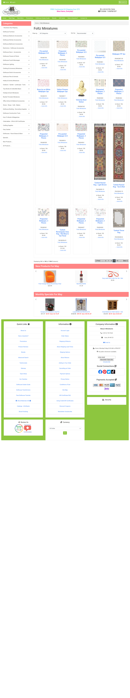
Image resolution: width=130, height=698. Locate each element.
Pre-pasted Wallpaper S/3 (43, 52)
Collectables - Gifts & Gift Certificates (14, 121)
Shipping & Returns (65, 341)
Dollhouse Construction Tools (16, 113)
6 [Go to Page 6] (105, 261)
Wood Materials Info (23, 401)
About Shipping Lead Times (65, 347)
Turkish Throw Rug (119, 231)
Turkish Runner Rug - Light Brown (100, 184)
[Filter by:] (53, 33)
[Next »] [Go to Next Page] (125, 261)
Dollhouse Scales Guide (43, 18)
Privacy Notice (65, 379)
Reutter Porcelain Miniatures (11, 97)
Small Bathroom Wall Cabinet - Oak (112, 312)
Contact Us (84, 18)
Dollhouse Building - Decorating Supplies (16, 109)
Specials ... (6, 137)
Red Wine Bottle (81, 284)
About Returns (65, 357)
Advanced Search (23, 357)
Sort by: (73, 33)
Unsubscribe (106, 362)
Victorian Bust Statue (81, 101)
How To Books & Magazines (11, 117)
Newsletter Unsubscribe (65, 411)
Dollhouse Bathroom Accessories (13, 44)
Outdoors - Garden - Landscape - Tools (16, 84)
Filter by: (34, 33)
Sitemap (23, 368)
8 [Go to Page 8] (111, 261)
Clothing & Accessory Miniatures (16, 68)
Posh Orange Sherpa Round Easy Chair (50, 284)
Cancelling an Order (65, 368)
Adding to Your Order (65, 363)
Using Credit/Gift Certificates (65, 401)
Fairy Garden (16, 129)
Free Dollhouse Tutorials (23, 395)
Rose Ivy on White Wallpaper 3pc (43, 90)
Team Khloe (23, 374)
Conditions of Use (65, 384)
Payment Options (65, 374)
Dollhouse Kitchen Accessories (16, 40)
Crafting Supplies (16, 125)
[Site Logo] (23, 10)
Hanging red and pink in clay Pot (49, 312)
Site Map (65, 390)
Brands (54, 18)
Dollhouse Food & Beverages (16, 60)
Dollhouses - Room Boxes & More (16, 133)
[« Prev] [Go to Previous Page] (98, 261)
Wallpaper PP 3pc (118, 54)
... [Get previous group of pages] (102, 261)
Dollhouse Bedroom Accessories (16, 36)
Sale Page (12, 18)
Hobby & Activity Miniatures (16, 80)
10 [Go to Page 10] (117, 261)
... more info (43, 67)
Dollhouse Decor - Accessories (16, 52)
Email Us (106, 342)
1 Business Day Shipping (10, 27)
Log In (12, 2)
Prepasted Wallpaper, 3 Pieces (62, 53)
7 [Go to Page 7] (108, 261)
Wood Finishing (23, 411)
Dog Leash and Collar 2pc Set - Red (112, 278)
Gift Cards (62, 18)
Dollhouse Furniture (16, 32)
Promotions (29, 18)
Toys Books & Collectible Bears (16, 89)
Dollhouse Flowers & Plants (16, 56)
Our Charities (23, 379)
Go (65, 433)
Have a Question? (73, 18)
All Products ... (7, 146)
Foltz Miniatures (43, 59)
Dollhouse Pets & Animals (16, 76)
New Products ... (8, 141)
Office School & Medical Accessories (16, 101)
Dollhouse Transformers (23, 390)
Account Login (65, 330)
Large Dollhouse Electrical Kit (81, 312)
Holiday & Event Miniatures (16, 93)
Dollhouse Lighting (16, 64)
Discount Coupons (65, 406)
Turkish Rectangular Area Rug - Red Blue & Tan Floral (62, 233)
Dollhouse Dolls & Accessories (16, 72)
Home (6, 2)
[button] (122, 2)
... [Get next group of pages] (120, 261)
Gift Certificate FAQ (65, 395)
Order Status (65, 336)
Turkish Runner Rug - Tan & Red (119, 186)
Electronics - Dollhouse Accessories (13, 48)
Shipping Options (65, 352)
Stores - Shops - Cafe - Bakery (16, 105)
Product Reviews (23, 347)
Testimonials (23, 363)
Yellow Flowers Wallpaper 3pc (62, 90)
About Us (23, 330)
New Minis (20, 18)
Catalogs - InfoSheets (23, 406)
